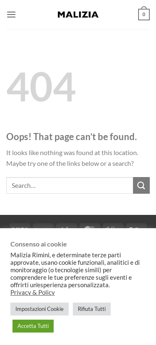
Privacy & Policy (32, 292)
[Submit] (141, 185)
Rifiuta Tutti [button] (92, 309)
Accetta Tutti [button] (33, 326)
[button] (11, 14)
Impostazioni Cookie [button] (39, 309)
